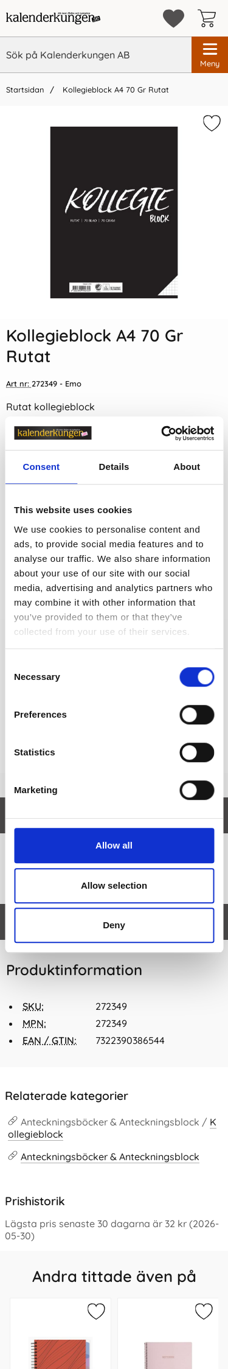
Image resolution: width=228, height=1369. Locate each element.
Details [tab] (114, 466)
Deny (114, 925)
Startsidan (25, 89)
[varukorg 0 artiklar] (210, 18)
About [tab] (186, 466)
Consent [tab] (41, 466)
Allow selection (114, 885)
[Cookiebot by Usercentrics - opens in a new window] (162, 433)
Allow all (114, 845)
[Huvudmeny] (210, 55)
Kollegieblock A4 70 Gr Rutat (114, 89)
